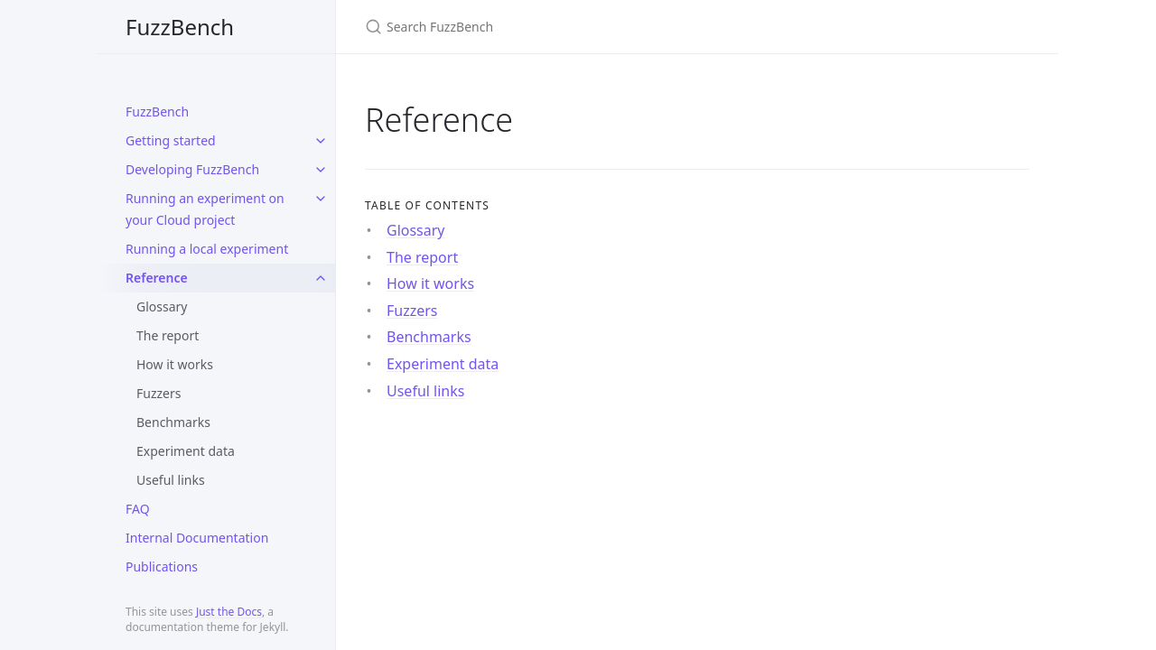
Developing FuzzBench (192, 169)
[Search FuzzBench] (578, 26)
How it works (174, 364)
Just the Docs (229, 611)
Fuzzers (158, 393)
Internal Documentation (197, 537)
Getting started (171, 140)
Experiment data (185, 451)
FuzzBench (180, 27)
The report (167, 335)
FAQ (138, 508)
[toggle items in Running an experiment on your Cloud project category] (320, 198)
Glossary (161, 306)
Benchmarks (173, 422)
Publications (162, 566)
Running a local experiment (207, 248)
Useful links (170, 479)
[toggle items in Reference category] (320, 278)
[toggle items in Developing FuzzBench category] (320, 169)
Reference (157, 277)
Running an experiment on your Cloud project (205, 209)
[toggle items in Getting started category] (320, 140)
